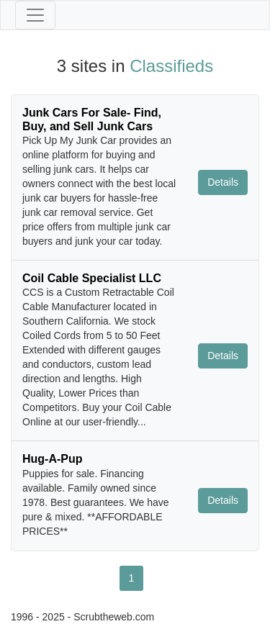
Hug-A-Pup (52, 459)
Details (222, 182)
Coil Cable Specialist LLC (91, 278)
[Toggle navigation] (35, 15)
